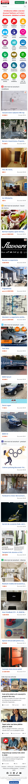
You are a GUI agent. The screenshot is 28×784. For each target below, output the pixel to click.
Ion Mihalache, (7, 198)
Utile (15, 763)
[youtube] (20, 773)
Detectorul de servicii (5, 80)
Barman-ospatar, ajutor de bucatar (14, 232)
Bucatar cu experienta (10, 260)
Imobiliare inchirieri (14, 26)
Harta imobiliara (14, 80)
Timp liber (16, 705)
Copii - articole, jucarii (14, 48)
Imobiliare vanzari (5, 26)
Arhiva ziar (11, 766)
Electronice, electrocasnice (23, 47)
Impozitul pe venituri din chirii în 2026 (13, 754)
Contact (22, 768)
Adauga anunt (20, 2)
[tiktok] (17, 773)
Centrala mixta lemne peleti (12, 669)
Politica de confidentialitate (10, 768)
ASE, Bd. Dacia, (7, 170)
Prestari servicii (14, 36)
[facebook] (7, 773)
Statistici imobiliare (23, 69)
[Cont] (26, 2)
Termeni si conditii (20, 766)
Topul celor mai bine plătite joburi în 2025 (12, 725)
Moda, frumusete (5, 47)
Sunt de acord (14, 782)
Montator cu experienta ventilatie (14, 317)
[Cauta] (25, 6)
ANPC (14, 770)
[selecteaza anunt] (25, 92)
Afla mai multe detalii (16, 779)
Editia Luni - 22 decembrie (23, 81)
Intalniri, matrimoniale (23, 36)
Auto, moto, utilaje (5, 36)
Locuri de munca (22, 26)
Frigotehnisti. (7, 289)
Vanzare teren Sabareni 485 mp (13, 113)
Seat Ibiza (5, 348)
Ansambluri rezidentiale (14, 69)
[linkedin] (14, 773)
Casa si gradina (5, 59)
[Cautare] (12, 6)
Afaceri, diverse (14, 59)
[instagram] (11, 773)
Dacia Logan (6, 405)
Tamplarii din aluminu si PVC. (12, 552)
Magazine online (5, 69)
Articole (4, 766)
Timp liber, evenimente (23, 59)
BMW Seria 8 (6, 377)
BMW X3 (5, 434)
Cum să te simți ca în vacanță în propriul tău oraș (14, 695)
